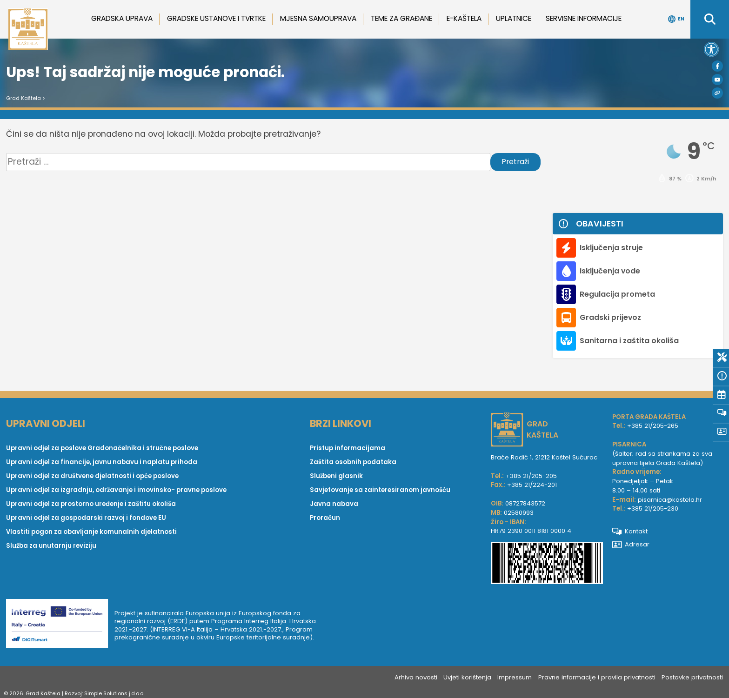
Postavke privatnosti (692, 677)
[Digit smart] (60, 625)
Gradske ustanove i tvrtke (216, 18)
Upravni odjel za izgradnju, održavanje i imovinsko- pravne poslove (116, 489)
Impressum (514, 677)
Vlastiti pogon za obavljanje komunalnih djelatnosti (91, 531)
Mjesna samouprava (318, 18)
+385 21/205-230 (652, 508)
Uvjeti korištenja (467, 677)
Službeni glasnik (336, 476)
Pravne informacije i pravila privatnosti (596, 677)
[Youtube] (717, 79)
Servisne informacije (584, 18)
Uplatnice (513, 18)
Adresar (631, 544)
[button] (711, 49)
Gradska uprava (122, 18)
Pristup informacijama (347, 448)
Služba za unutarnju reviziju (51, 545)
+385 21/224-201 (532, 484)
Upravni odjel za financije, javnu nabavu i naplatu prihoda (101, 462)
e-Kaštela (464, 18)
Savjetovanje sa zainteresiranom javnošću (380, 489)
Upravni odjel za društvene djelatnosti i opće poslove (92, 476)
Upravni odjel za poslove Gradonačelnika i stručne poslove (102, 448)
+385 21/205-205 (531, 476)
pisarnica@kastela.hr (670, 499)
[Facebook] (717, 66)
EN (676, 19)
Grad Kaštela (23, 98)
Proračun (325, 517)
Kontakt (630, 531)
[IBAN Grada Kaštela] (547, 564)
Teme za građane (401, 18)
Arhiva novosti (416, 677)
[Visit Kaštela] (717, 93)
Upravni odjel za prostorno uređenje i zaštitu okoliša (91, 503)
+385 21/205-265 (652, 425)
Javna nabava (334, 503)
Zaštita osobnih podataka (353, 462)
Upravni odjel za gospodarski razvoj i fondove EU (86, 517)
